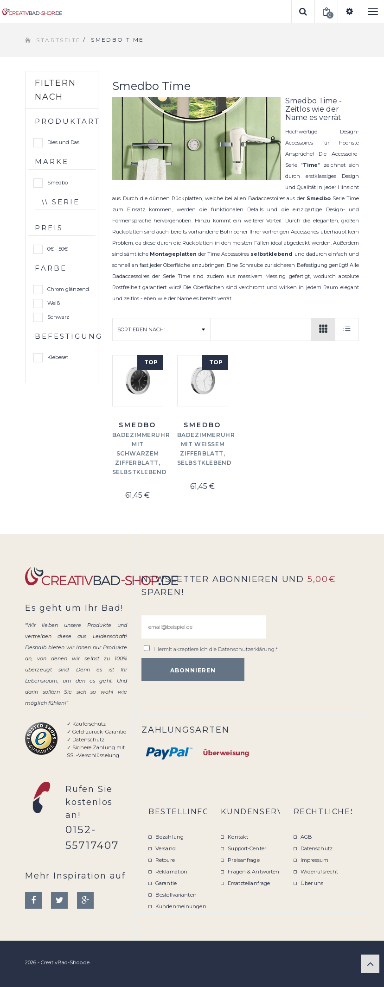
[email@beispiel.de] (203, 627)
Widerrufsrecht (320, 871)
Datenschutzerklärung (246, 649)
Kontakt (238, 837)
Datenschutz (317, 848)
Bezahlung (169, 837)
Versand (165, 848)
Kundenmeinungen (180, 906)
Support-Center (247, 848)
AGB (306, 837)
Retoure (165, 860)
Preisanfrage (243, 860)
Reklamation (171, 871)
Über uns (312, 883)
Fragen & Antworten (253, 871)
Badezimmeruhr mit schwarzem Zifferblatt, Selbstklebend (141, 453)
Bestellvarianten (176, 895)
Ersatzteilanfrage (249, 883)
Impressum (314, 860)
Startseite (58, 40)
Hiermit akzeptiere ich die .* (216, 649)
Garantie (166, 883)
